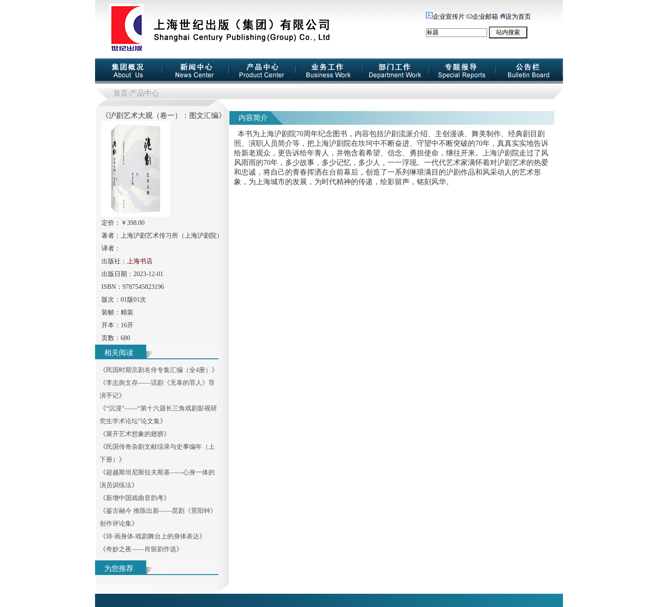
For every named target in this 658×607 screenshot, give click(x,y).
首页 (120, 93)
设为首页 (515, 16)
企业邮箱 (482, 16)
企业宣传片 (445, 16)
